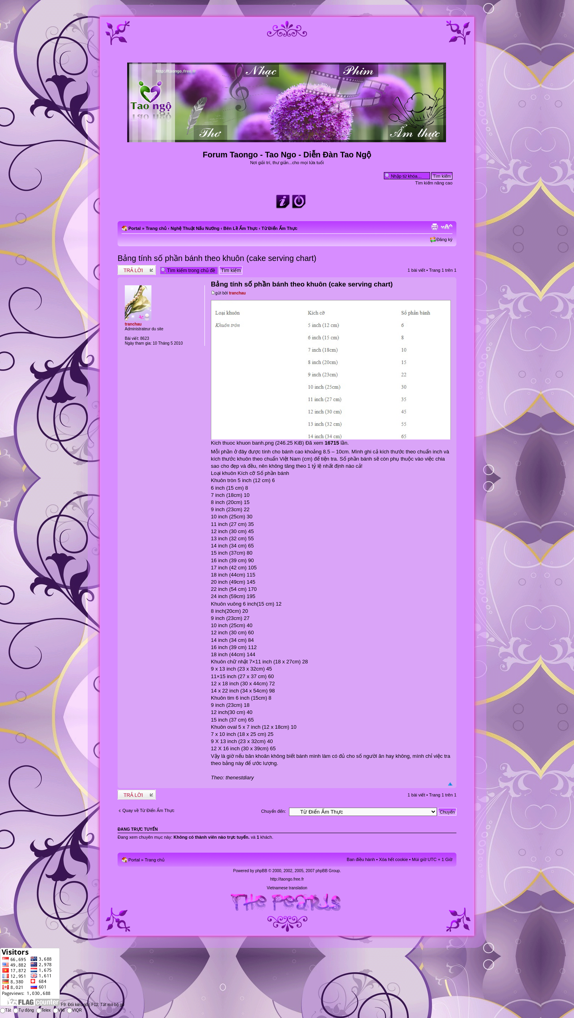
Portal (134, 228)
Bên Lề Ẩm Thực (240, 228)
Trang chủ (156, 228)
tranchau (237, 293)
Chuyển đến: (273, 811)
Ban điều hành (361, 859)
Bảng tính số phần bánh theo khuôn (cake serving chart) (217, 258)
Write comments (137, 270)
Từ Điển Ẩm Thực (279, 228)
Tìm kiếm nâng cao (433, 182)
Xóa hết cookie (393, 859)
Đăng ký (444, 239)
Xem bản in (434, 226)
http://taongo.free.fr (287, 879)
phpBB (261, 871)
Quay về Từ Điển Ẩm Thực (148, 810)
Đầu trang (450, 784)
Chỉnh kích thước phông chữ (446, 226)
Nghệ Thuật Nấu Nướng (195, 228)
